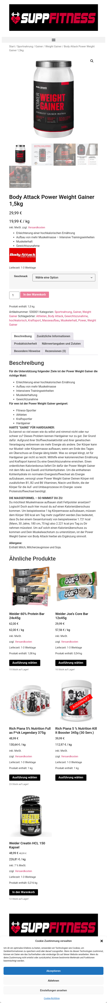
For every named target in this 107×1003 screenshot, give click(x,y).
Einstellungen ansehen (53, 990)
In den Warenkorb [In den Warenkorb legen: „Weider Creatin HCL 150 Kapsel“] (23, 892)
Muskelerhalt (69, 320)
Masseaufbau (50, 320)
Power (82, 320)
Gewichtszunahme (76, 316)
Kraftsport (34, 320)
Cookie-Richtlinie (52, 998)
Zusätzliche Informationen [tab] (53, 336)
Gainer (39, 46)
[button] (101, 941)
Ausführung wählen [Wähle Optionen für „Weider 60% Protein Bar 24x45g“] (24, 662)
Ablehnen (53, 980)
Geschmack (21, 276)
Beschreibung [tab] (23, 336)
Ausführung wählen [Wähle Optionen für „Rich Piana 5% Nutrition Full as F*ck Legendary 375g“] (24, 777)
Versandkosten (36, 227)
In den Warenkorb (34, 294)
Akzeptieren (53, 971)
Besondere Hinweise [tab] (27, 351)
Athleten (41, 316)
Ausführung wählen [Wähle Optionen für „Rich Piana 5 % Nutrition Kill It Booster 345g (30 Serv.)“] (71, 777)
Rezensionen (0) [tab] (55, 351)
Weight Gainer (53, 46)
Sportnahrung (25, 46)
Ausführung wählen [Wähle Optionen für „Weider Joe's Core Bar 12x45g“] (71, 662)
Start (12, 46)
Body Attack (55, 316)
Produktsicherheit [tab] (25, 343)
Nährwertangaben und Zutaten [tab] (61, 343)
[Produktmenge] (14, 295)
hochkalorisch (18, 320)
